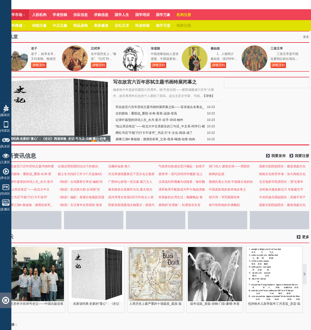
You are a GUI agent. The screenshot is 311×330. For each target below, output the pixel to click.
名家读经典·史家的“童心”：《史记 (96, 304)
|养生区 (5, 178)
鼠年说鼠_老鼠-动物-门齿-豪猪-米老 (215, 304)
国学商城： (17, 25)
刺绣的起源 (216, 174)
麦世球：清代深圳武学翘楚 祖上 (180, 174)
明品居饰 (80, 25)
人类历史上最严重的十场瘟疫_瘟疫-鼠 (155, 304)
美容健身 (101, 25)
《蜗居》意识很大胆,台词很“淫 (79, 189)
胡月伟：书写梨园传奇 (224, 197)
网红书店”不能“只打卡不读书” (27, 197)
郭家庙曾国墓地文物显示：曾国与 (131, 205)
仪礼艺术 (122, 25)
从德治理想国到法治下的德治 (78, 166)
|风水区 (5, 146)
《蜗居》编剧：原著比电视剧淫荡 (81, 197)
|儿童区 (5, 162)
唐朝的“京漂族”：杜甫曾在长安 (179, 205)
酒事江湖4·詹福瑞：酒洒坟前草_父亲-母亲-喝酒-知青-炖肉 (155, 139)
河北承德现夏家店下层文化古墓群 (131, 174)
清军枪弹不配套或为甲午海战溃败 (181, 189)
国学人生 (122, 15)
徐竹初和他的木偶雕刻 (224, 205)
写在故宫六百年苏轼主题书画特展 (30, 166)
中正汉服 (60, 25)
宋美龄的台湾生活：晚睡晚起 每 (180, 197)
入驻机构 (39, 15)
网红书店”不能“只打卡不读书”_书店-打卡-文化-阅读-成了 (154, 133)
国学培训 (142, 15)
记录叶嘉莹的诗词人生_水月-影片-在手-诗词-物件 (150, 120)
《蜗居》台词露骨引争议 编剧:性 (80, 182)
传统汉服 (39, 25)
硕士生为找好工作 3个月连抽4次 (80, 174)
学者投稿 (60, 15)
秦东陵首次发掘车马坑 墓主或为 (130, 189)
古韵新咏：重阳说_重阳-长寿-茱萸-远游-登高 (146, 113)
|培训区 (5, 193)
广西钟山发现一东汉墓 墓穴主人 (130, 182)
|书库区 (5, 131)
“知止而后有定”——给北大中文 (28, 189)
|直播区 (5, 209)
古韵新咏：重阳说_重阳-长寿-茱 (29, 174)
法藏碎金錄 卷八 (119, 166)
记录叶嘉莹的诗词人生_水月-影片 (30, 182)
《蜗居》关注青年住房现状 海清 (80, 205)
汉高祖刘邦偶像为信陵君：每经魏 (181, 182)
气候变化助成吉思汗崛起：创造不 (181, 166)
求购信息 (101, 15)
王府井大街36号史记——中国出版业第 (36, 304)
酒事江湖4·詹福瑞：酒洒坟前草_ (29, 205)
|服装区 (5, 115)
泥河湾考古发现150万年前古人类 (131, 197)
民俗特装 (142, 25)
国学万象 (163, 15)
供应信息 (80, 15)
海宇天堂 (163, 25)
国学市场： (17, 15)
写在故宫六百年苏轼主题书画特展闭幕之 (155, 82)
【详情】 (208, 96)
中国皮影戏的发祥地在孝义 (227, 189)
